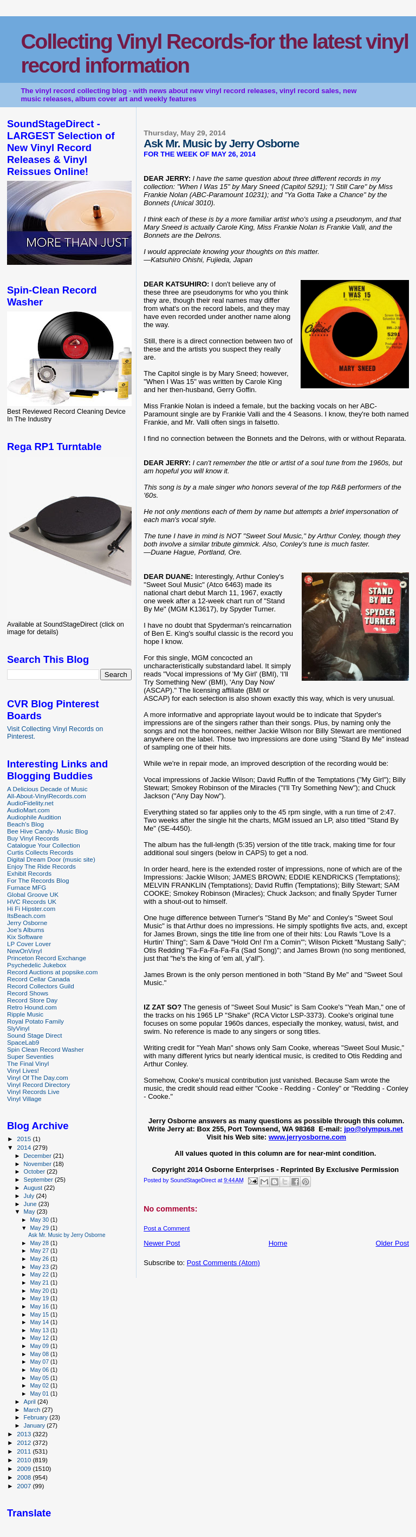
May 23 (40, 1267)
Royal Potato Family (35, 1021)
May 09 (40, 1346)
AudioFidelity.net (30, 802)
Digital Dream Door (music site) (51, 859)
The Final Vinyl (28, 1063)
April (30, 1401)
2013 (24, 1433)
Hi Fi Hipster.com (31, 908)
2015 (24, 1138)
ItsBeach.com (26, 915)
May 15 (40, 1314)
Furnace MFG (26, 887)
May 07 (40, 1361)
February (37, 1417)
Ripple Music (25, 1014)
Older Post (392, 1243)
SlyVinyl (18, 1028)
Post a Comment (167, 1228)
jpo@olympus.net (373, 1129)
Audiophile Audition (34, 816)
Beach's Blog (25, 824)
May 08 (40, 1354)
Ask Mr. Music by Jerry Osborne (66, 1235)
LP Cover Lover (29, 943)
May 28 (40, 1243)
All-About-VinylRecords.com (46, 795)
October (35, 1171)
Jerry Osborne (27, 922)
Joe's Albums (25, 929)
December (38, 1155)
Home (278, 1243)
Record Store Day (32, 1000)
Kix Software (25, 936)
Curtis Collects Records (40, 852)
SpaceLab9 (23, 1042)
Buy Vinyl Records (33, 838)
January (35, 1425)
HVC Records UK (31, 901)
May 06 (40, 1369)
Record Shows (27, 993)
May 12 (40, 1337)
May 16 (40, 1306)
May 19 (40, 1298)
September (39, 1179)
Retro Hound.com (32, 1007)
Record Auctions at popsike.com (52, 971)
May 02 (40, 1385)
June (31, 1204)
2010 (24, 1459)
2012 (24, 1442)
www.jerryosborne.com (307, 1137)
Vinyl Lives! (23, 1070)
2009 (24, 1468)
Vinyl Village (24, 1098)
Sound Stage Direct (34, 1035)
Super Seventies (30, 1056)
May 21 (40, 1282)
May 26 (40, 1258)
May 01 (40, 1393)
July (30, 1196)
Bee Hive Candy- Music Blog (47, 831)
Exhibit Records (29, 873)
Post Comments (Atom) (223, 1263)
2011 (24, 1451)
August (34, 1187)
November (38, 1164)
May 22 (40, 1274)
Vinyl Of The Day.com (37, 1077)
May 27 (40, 1250)
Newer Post (162, 1243)
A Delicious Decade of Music (47, 788)
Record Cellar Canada (38, 978)
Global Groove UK (32, 894)
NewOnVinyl (24, 950)
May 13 (40, 1330)
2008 (24, 1477)
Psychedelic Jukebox (36, 964)
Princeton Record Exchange (46, 957)
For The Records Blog (38, 880)
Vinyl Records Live (33, 1091)
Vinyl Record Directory (38, 1084)
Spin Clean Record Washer (45, 1049)
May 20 (40, 1290)
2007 (24, 1485)
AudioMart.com (28, 809)
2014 (24, 1147)
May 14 (40, 1322)
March (33, 1409)
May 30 (40, 1219)
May (30, 1211)
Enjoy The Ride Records (41, 866)
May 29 (40, 1228)
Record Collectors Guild (40, 985)
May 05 (40, 1378)
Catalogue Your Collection (43, 845)
